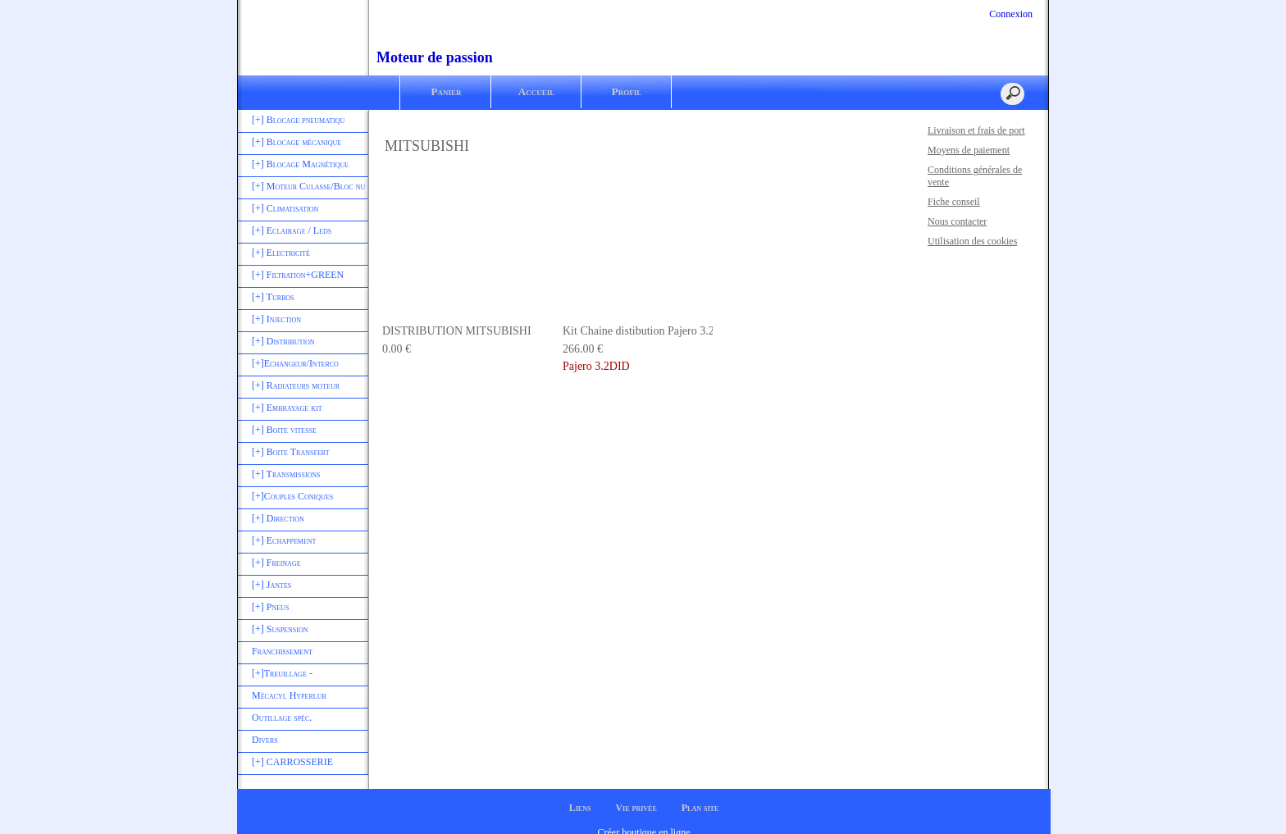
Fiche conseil (954, 201)
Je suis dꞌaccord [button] (1205, 798)
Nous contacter (957, 221)
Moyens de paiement (969, 150)
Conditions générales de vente (975, 176)
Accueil (536, 91)
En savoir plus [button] (502, 808)
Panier (446, 91)
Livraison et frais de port (976, 130)
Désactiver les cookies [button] (1067, 798)
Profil (626, 91)
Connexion (1010, 14)
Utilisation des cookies (972, 241)
